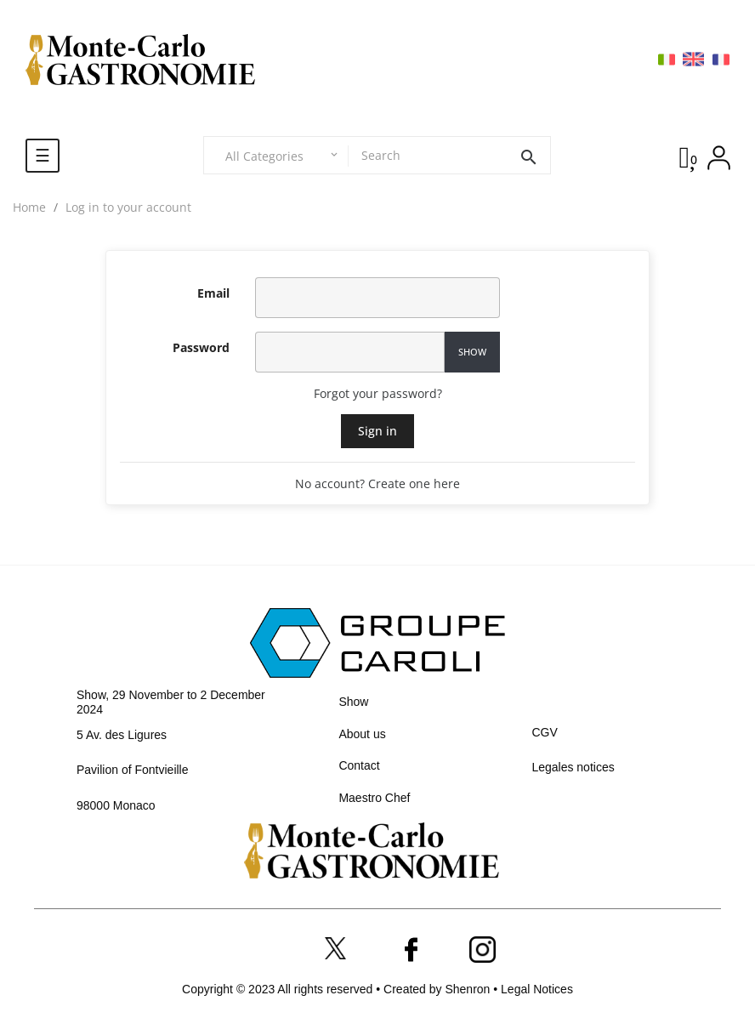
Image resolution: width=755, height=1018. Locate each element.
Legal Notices (537, 989)
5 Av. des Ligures (122, 735)
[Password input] (350, 352)
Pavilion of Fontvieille (133, 769)
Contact (358, 765)
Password (201, 347)
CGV (544, 732)
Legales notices (572, 767)
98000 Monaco (116, 805)
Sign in (377, 431)
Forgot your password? (378, 393)
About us (361, 734)
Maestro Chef (374, 798)
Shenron (469, 989)
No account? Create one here (377, 483)
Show (472, 351)
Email (213, 293)
